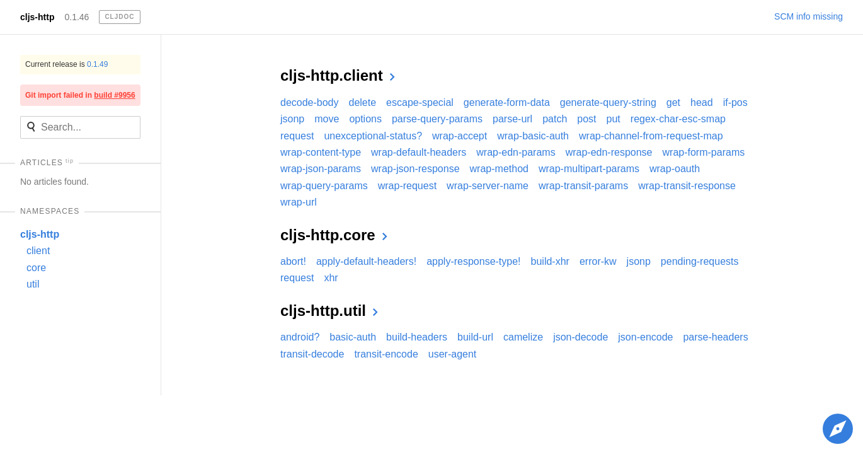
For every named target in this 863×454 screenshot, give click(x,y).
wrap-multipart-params (589, 168)
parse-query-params (437, 119)
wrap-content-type (320, 152)
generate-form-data (507, 102)
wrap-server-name (488, 185)
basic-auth (352, 337)
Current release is (66, 64)
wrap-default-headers (418, 152)
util (32, 284)
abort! (293, 261)
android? (299, 337)
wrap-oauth (674, 168)
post (586, 119)
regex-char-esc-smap (678, 119)
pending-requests (700, 261)
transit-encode (386, 354)
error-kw (598, 261)
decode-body (309, 102)
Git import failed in (80, 95)
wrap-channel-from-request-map (651, 136)
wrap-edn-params (515, 152)
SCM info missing (808, 16)
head (701, 102)
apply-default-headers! (366, 261)
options (365, 119)
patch (554, 119)
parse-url (512, 119)
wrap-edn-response (609, 152)
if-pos (735, 102)
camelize (523, 337)
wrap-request (407, 185)
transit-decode (312, 354)
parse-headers (715, 337)
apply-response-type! (473, 261)
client (38, 250)
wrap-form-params (704, 152)
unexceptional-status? (373, 136)
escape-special (420, 102)
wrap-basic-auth (533, 136)
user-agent (452, 354)
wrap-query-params (324, 185)
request (297, 136)
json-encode (645, 337)
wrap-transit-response (687, 185)
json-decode (580, 337)
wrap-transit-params (583, 185)
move (326, 119)
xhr (331, 277)
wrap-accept (459, 136)
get (673, 102)
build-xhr (550, 261)
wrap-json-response (415, 168)
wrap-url (298, 202)
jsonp (292, 119)
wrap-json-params (320, 168)
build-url (475, 337)
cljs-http (37, 17)
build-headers (416, 337)
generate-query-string (608, 102)
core (36, 267)
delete (363, 102)
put (613, 119)
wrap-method (499, 168)
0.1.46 (76, 17)
